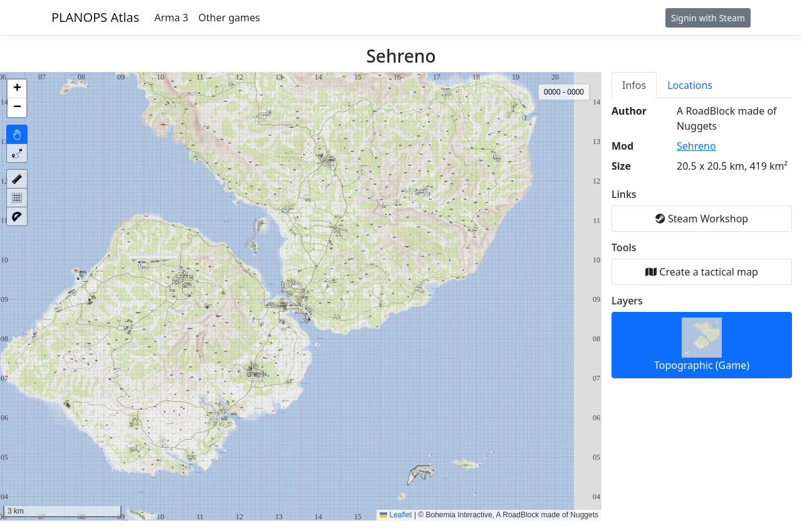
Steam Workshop (701, 218)
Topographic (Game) (701, 345)
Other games (229, 17)
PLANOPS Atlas (95, 17)
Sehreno (696, 146)
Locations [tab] (689, 85)
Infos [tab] (634, 85)
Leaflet (396, 514)
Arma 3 (171, 17)
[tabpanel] (702, 241)
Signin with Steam (708, 18)
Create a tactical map (701, 272)
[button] (17, 89)
